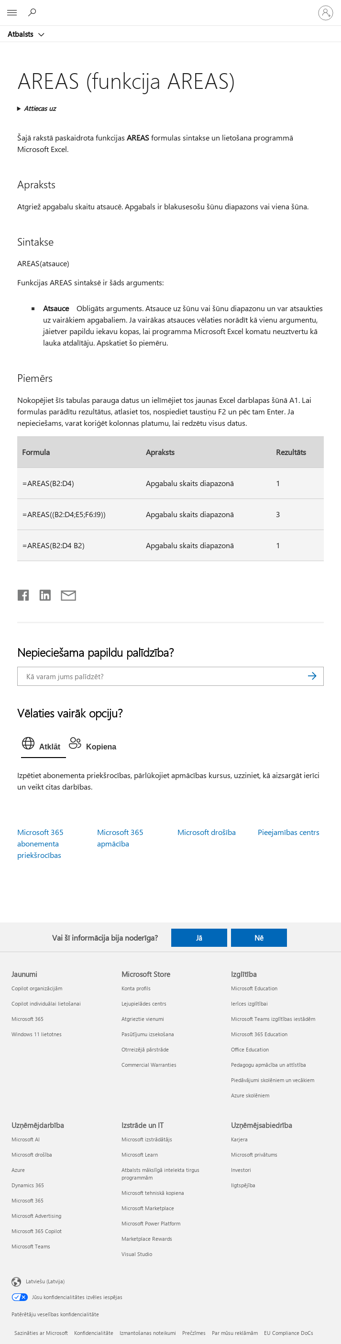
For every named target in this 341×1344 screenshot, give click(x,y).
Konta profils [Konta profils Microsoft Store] (136, 988)
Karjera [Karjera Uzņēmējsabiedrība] (239, 1139)
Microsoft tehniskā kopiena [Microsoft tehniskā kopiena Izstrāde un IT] (152, 1192)
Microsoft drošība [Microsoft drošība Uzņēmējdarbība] (31, 1154)
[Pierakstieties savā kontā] (325, 12)
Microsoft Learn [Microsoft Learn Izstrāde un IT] (139, 1154)
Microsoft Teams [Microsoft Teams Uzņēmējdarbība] (30, 1246)
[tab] (43, 745)
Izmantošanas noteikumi (148, 1332)
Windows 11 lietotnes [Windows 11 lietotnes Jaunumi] (36, 1034)
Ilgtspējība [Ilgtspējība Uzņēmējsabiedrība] (243, 1185)
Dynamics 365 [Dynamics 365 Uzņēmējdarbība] (27, 1185)
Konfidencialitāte (93, 1332)
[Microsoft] (170, 7)
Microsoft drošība (206, 832)
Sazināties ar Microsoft (41, 1332)
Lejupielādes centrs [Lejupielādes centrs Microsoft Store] (143, 1003)
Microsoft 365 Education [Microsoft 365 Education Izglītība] (259, 1034)
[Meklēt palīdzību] (33, 12)
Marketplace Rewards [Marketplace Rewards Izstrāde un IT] (146, 1238)
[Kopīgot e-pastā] (64, 593)
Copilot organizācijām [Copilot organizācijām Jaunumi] (36, 988)
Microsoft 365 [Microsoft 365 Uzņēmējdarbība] (27, 1200)
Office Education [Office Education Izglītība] (250, 1049)
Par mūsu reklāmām (235, 1332)
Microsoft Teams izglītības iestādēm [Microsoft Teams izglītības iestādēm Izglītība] (273, 1018)
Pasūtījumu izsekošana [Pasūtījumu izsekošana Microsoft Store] (147, 1034)
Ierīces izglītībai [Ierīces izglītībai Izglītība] (249, 1003)
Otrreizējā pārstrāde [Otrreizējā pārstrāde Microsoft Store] (145, 1049)
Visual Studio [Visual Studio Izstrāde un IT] (136, 1253)
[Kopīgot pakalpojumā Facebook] (24, 593)
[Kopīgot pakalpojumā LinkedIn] (41, 593)
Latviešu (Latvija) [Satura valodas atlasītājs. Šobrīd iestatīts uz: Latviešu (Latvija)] (45, 1280)
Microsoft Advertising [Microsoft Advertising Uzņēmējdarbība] (36, 1215)
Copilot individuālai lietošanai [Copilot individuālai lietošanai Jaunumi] (46, 1003)
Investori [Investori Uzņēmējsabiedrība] (241, 1169)
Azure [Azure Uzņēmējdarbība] (18, 1169)
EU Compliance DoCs (288, 1332)
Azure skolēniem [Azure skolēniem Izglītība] (250, 1095)
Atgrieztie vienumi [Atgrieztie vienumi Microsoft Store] (142, 1018)
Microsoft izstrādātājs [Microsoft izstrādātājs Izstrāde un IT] (146, 1139)
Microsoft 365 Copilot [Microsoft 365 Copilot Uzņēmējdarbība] (36, 1231)
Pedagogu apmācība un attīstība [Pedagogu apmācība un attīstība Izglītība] (268, 1064)
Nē (259, 938)
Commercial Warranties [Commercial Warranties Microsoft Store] (148, 1064)
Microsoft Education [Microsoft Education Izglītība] (254, 988)
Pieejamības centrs (288, 832)
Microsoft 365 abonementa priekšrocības (40, 843)
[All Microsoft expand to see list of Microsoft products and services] (11, 12)
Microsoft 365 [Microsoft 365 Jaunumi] (27, 1018)
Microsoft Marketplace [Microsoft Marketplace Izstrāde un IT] (147, 1208)
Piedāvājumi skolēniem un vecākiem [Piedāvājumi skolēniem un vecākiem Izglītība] (272, 1080)
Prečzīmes (194, 1332)
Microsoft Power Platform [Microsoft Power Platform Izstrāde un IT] (150, 1223)
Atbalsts (21, 34)
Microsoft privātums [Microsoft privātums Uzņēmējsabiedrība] (254, 1154)
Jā (199, 938)
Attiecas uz (39, 108)
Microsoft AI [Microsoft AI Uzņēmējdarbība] (25, 1139)
